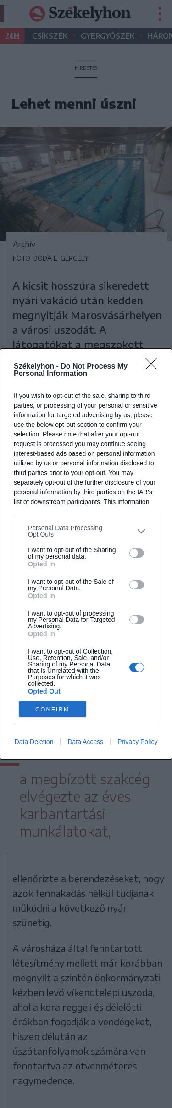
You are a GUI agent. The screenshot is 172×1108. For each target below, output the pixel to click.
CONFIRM (52, 709)
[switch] (136, 553)
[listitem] (86, 531)
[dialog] (86, 554)
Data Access (85, 741)
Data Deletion (34, 741)
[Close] (154, 366)
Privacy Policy (137, 741)
